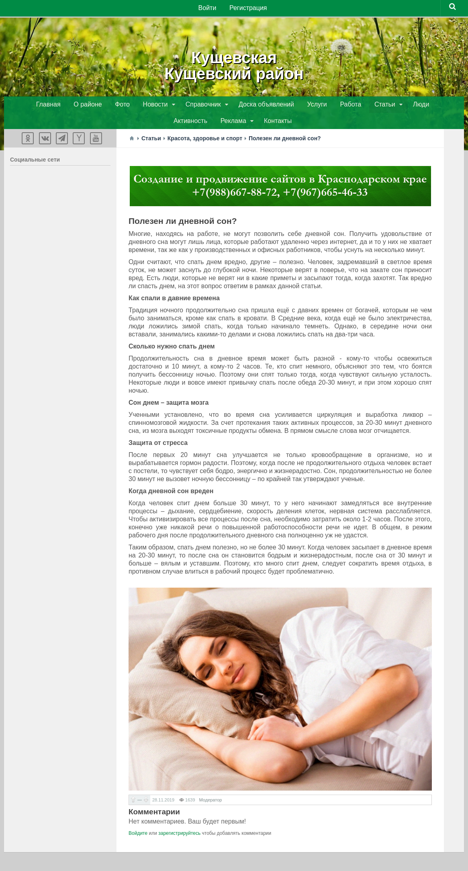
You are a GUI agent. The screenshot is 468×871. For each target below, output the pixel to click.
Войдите (138, 836)
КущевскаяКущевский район (234, 64)
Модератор (210, 802)
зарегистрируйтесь (179, 836)
